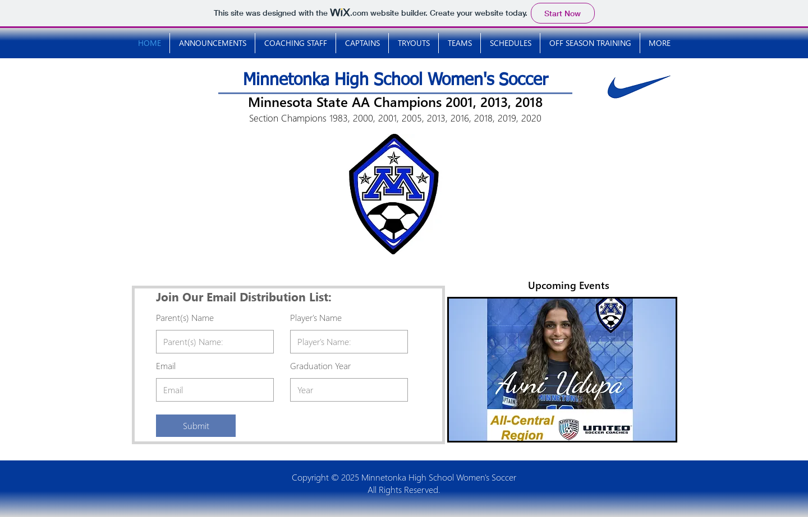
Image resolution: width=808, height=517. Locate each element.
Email (166, 365)
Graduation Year (320, 365)
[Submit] (196, 425)
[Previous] (469, 370)
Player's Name (316, 317)
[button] (510, 43)
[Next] (655, 370)
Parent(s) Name (185, 317)
